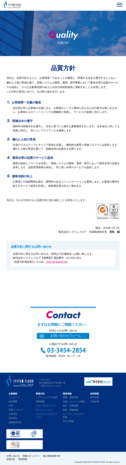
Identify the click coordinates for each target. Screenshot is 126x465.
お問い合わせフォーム (65, 336)
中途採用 (94, 401)
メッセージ (14, 397)
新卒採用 (94, 397)
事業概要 (40, 401)
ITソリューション (44, 410)
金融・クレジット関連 (74, 401)
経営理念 (13, 418)
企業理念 (13, 414)
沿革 (11, 405)
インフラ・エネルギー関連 (74, 415)
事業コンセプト (16, 410)
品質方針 (10, 459)
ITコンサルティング (45, 405)
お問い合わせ (12, 455)
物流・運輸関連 (70, 410)
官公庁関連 (68, 421)
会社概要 (13, 401)
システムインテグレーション (47, 415)
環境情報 (23, 459)
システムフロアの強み (47, 397)
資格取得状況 (15, 422)
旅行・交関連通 (70, 405)
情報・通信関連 (70, 397)
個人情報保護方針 (53, 455)
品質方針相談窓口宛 (57, 262)
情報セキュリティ (32, 455)
